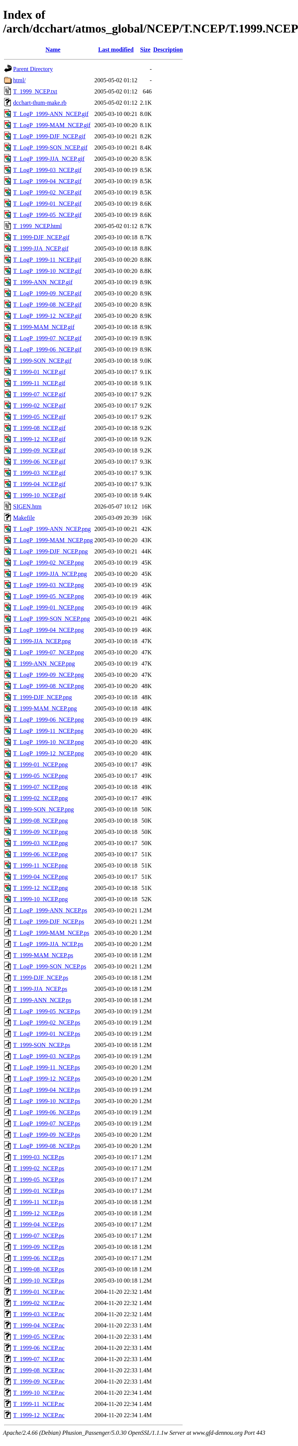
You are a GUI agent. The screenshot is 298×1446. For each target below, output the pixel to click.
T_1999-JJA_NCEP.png (42, 641)
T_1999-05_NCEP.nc (38, 1336)
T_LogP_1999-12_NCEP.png (48, 753)
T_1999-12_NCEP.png (40, 888)
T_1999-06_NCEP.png (40, 854)
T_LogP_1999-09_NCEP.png (48, 675)
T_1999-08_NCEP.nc (38, 1370)
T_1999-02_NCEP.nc (38, 1303)
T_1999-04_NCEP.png (40, 877)
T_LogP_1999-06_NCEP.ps (46, 1112)
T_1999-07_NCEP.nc (38, 1359)
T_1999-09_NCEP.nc (38, 1381)
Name (52, 49)
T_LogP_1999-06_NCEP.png (48, 719)
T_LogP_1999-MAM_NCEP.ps (51, 933)
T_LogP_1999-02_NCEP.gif (47, 192)
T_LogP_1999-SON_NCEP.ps (49, 966)
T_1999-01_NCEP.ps (38, 1191)
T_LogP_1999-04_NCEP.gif (47, 181)
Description (168, 49)
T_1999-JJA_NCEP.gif (41, 248)
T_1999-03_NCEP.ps (38, 1157)
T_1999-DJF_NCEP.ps (40, 977)
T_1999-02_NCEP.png (40, 798)
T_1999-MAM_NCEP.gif (43, 327)
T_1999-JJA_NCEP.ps (40, 989)
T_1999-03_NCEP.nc (38, 1314)
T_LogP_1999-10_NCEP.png (48, 742)
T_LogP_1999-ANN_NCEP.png (52, 529)
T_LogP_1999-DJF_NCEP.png (50, 551)
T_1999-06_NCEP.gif (39, 461)
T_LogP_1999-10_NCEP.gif (47, 271)
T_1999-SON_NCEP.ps (41, 1045)
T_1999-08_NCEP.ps (38, 1269)
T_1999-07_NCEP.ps (38, 1235)
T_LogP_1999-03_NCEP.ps (46, 1056)
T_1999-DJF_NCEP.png (42, 697)
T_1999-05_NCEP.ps (38, 1179)
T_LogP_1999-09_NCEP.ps (46, 1135)
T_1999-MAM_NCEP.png (45, 708)
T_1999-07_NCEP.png (40, 787)
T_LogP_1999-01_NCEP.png (48, 607)
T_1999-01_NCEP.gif (39, 372)
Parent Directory (33, 69)
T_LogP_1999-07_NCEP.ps (46, 1123)
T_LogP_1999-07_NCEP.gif (47, 338)
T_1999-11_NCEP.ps (38, 1202)
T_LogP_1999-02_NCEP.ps (46, 1022)
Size (145, 49)
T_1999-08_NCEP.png (40, 820)
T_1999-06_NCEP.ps (38, 1258)
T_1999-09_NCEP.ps (38, 1247)
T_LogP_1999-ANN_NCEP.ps (50, 910)
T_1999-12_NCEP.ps (38, 1213)
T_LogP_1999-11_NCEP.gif (47, 260)
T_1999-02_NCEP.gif (39, 405)
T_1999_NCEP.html (37, 226)
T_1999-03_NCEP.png (40, 843)
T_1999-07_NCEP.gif (39, 394)
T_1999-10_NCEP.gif (39, 495)
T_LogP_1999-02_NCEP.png (48, 562)
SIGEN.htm (27, 506)
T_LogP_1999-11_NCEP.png (48, 731)
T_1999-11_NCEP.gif (39, 383)
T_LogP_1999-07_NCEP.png (48, 652)
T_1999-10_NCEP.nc (38, 1393)
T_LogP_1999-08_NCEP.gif (47, 304)
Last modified (116, 49)
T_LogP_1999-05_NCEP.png (48, 596)
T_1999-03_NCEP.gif (39, 473)
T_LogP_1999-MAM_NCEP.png (53, 540)
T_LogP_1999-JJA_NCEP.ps (48, 944)
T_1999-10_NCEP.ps (38, 1280)
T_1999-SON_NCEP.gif (42, 360)
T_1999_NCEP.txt (35, 91)
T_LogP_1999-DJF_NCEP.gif (49, 136)
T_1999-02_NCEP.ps (38, 1168)
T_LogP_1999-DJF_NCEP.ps (48, 921)
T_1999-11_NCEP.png (40, 865)
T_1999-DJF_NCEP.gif (41, 237)
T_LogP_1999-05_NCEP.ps (46, 1011)
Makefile (24, 518)
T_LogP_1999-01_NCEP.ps (46, 1034)
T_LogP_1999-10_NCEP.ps (46, 1101)
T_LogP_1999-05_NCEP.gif (47, 215)
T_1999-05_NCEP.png (40, 776)
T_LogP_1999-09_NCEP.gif (47, 293)
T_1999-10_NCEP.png (40, 899)
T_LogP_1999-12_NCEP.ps (46, 1078)
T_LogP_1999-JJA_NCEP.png (50, 574)
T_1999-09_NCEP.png (40, 832)
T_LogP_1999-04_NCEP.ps (46, 1090)
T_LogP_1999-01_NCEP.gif (47, 203)
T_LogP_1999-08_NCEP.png (48, 686)
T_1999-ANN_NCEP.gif (43, 282)
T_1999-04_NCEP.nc (38, 1325)
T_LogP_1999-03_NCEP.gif (47, 170)
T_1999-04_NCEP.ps (38, 1224)
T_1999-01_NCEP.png (40, 764)
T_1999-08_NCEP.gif (39, 428)
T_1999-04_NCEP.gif (39, 484)
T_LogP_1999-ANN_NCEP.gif (50, 114)
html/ (19, 80)
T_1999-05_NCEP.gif (39, 417)
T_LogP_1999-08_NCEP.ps (46, 1146)
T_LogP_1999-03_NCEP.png (48, 585)
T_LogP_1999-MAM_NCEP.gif (52, 125)
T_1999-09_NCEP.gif (39, 450)
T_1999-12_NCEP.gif (39, 439)
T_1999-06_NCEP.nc (38, 1348)
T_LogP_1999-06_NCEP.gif (47, 349)
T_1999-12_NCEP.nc (38, 1415)
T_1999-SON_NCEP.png (43, 809)
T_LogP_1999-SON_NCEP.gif (50, 147)
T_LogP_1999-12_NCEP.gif (47, 316)
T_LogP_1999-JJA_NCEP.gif (49, 159)
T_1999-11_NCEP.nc (38, 1404)
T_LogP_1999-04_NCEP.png (48, 630)
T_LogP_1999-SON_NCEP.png (51, 618)
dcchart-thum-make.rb (40, 102)
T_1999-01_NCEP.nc (38, 1292)
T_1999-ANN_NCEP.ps (42, 1000)
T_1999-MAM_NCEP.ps (43, 955)
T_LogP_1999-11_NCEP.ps (46, 1067)
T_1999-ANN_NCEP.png (44, 663)
